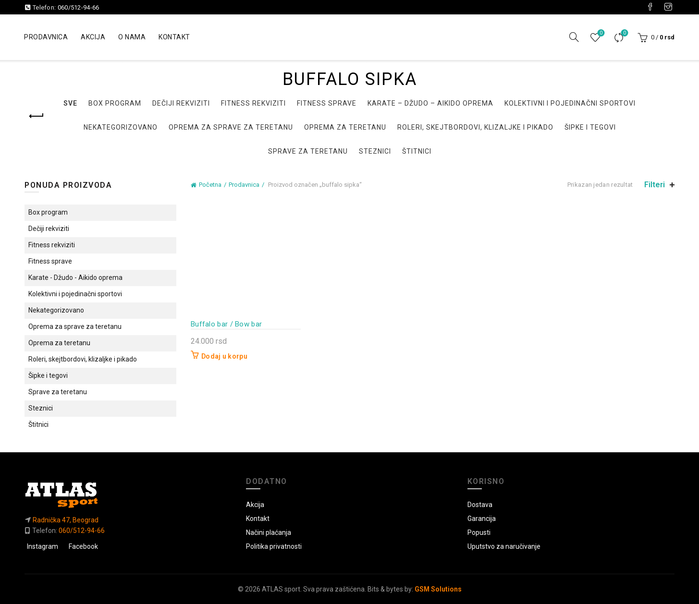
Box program (114, 103)
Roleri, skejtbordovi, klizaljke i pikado (475, 127)
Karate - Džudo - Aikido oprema (75, 277)
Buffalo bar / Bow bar (226, 324)
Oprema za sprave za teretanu (231, 127)
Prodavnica (46, 37)
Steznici (375, 151)
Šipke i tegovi (590, 127)
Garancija (481, 518)
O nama (132, 37)
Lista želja (599, 33)
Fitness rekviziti (253, 103)
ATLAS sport (281, 589)
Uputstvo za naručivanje (503, 546)
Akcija (93, 37)
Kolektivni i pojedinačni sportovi (570, 103)
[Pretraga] (574, 37)
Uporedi (623, 33)
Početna (210, 184)
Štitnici (416, 151)
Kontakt (174, 37)
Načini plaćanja (268, 532)
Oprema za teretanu (345, 127)
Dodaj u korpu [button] (224, 356)
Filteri (654, 184)
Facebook (83, 546)
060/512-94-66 (78, 7)
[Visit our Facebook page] (650, 7)
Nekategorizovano (121, 127)
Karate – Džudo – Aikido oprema (430, 103)
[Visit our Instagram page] (668, 7)
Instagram (42, 546)
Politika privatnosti (274, 546)
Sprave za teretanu (308, 151)
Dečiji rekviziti (181, 103)
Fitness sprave (326, 103)
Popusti (479, 532)
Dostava (479, 504)
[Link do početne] (128, 495)
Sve (70, 103)
